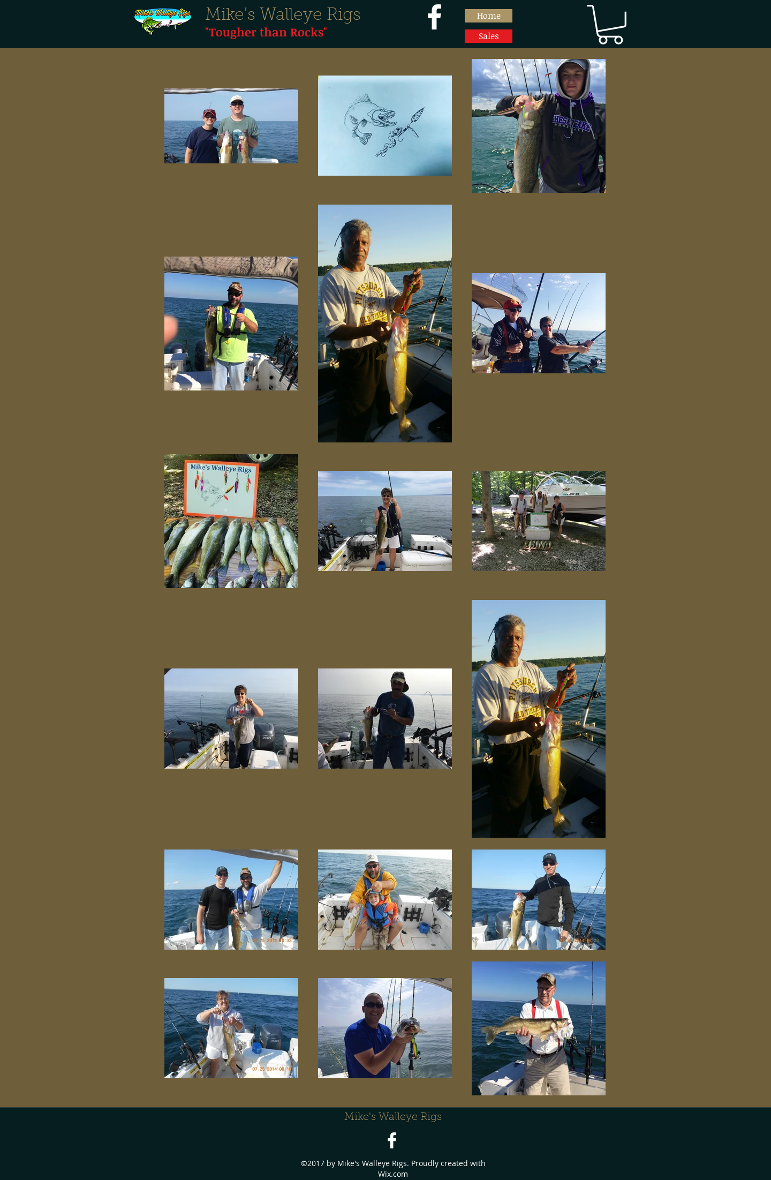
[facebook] (434, 17)
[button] (610, 24)
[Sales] (488, 36)
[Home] (488, 15)
